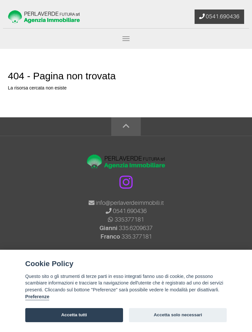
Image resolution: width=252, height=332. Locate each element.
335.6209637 (136, 228)
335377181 (126, 219)
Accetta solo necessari (178, 314)
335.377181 (136, 236)
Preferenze (37, 296)
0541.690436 (126, 211)
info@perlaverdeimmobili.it (126, 203)
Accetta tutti (74, 314)
